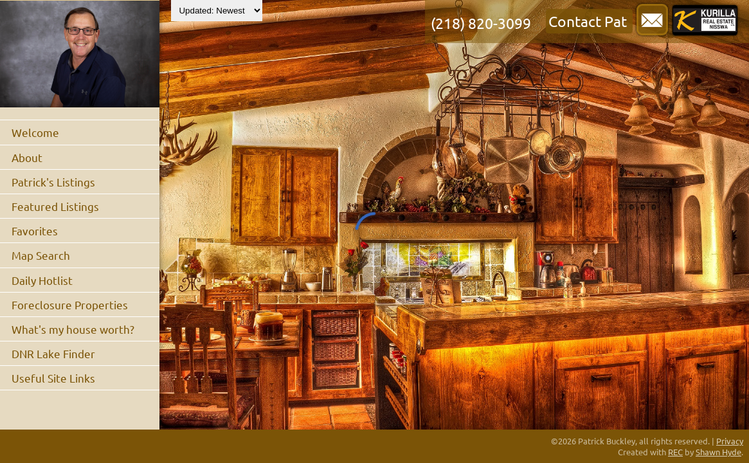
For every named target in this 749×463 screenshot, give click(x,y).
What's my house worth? (73, 329)
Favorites (35, 230)
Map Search (41, 255)
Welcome (35, 132)
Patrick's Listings (53, 181)
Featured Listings (55, 206)
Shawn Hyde (718, 451)
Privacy (729, 440)
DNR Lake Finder (53, 353)
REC (675, 451)
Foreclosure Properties (70, 304)
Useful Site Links (53, 378)
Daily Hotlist (42, 280)
